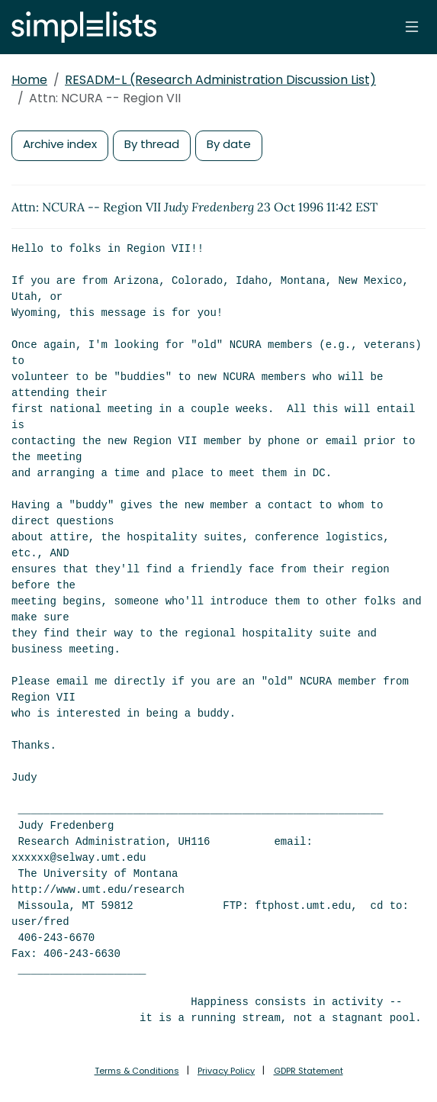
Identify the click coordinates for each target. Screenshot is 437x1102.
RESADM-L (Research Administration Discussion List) (220, 80)
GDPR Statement (308, 1071)
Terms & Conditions (137, 1071)
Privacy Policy (226, 1071)
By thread (151, 144)
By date (229, 144)
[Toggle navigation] (412, 26)
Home (29, 80)
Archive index (60, 144)
